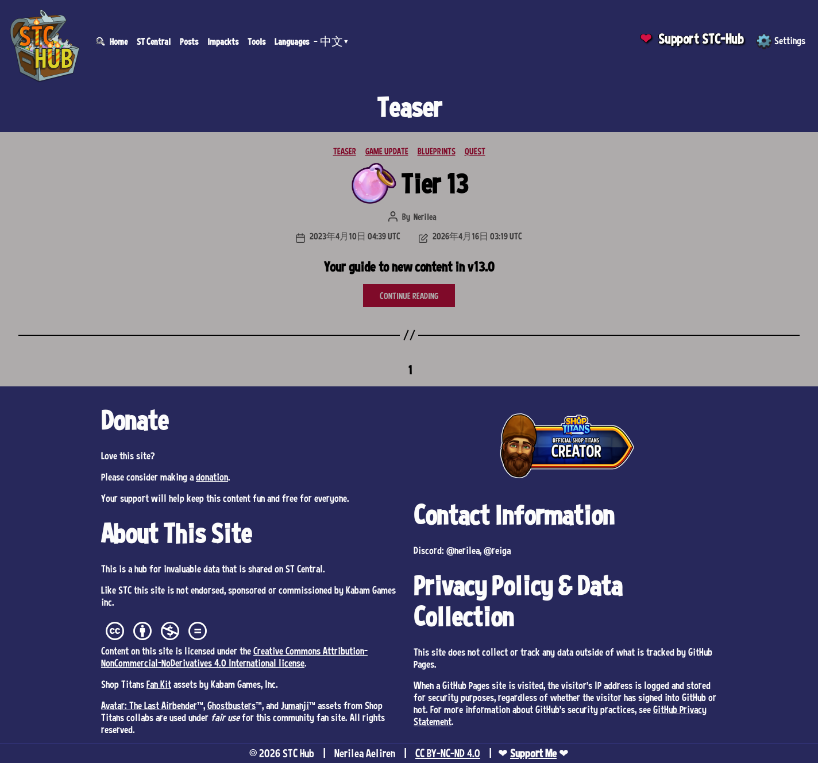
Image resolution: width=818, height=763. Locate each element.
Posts (189, 41)
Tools (256, 41)
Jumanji (295, 705)
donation (212, 476)
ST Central (154, 41)
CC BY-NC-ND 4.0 (447, 753)
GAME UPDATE (386, 151)
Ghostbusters (231, 705)
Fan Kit (158, 684)
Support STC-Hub (701, 39)
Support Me (533, 753)
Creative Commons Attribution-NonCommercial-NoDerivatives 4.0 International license (234, 656)
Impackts (222, 41)
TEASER (344, 151)
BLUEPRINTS (437, 151)
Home (119, 41)
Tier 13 (434, 183)
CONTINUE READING (409, 296)
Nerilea (425, 216)
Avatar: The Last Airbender (149, 705)
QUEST (475, 151)
